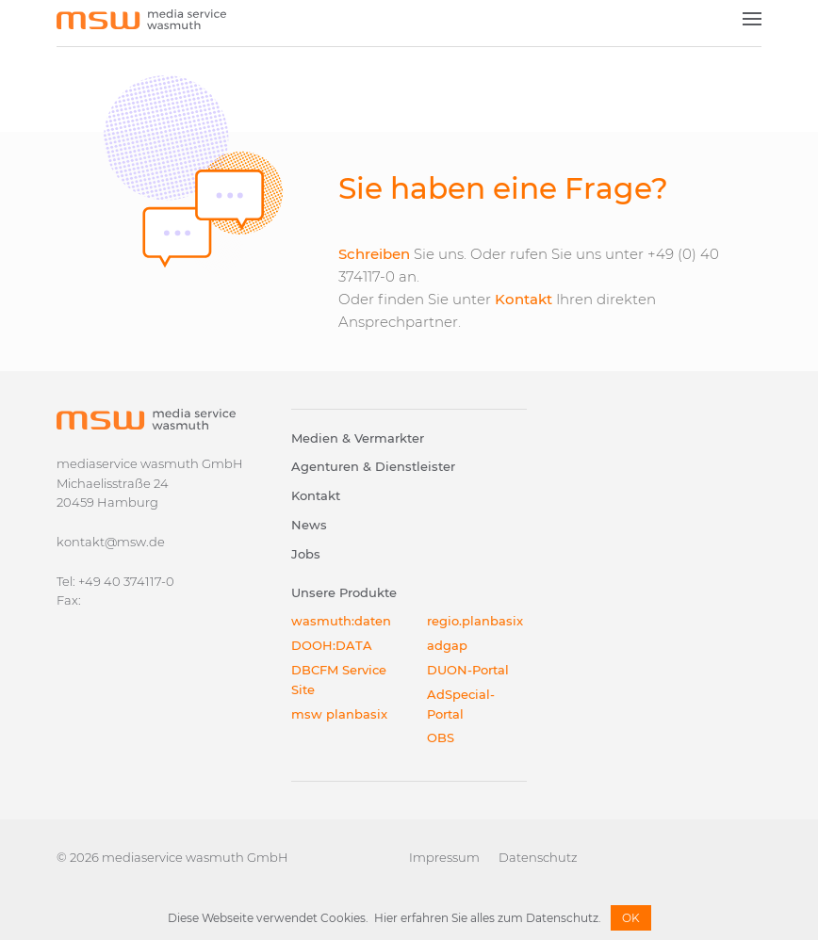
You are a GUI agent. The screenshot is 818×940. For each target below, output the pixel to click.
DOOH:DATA (331, 645)
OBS (440, 737)
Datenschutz (538, 857)
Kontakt (523, 299)
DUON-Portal (468, 669)
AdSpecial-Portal (461, 704)
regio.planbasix (475, 620)
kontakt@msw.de (111, 541)
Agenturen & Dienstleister (373, 466)
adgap (447, 645)
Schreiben (374, 254)
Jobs (305, 553)
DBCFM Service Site (338, 679)
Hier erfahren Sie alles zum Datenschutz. (487, 918)
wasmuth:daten (341, 620)
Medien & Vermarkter (357, 438)
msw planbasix (339, 713)
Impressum (444, 857)
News (309, 524)
